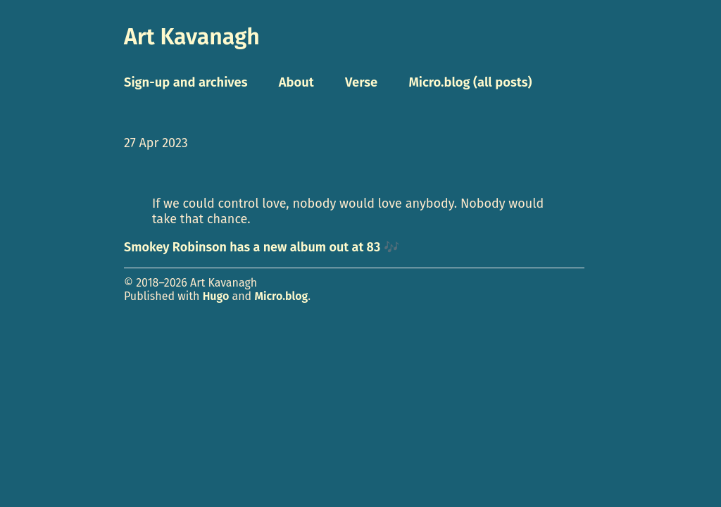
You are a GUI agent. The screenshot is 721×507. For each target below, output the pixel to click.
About (296, 82)
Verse (361, 82)
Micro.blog (281, 296)
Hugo (216, 296)
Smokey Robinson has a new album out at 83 (252, 247)
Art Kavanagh (192, 36)
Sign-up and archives (186, 82)
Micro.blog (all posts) (470, 82)
